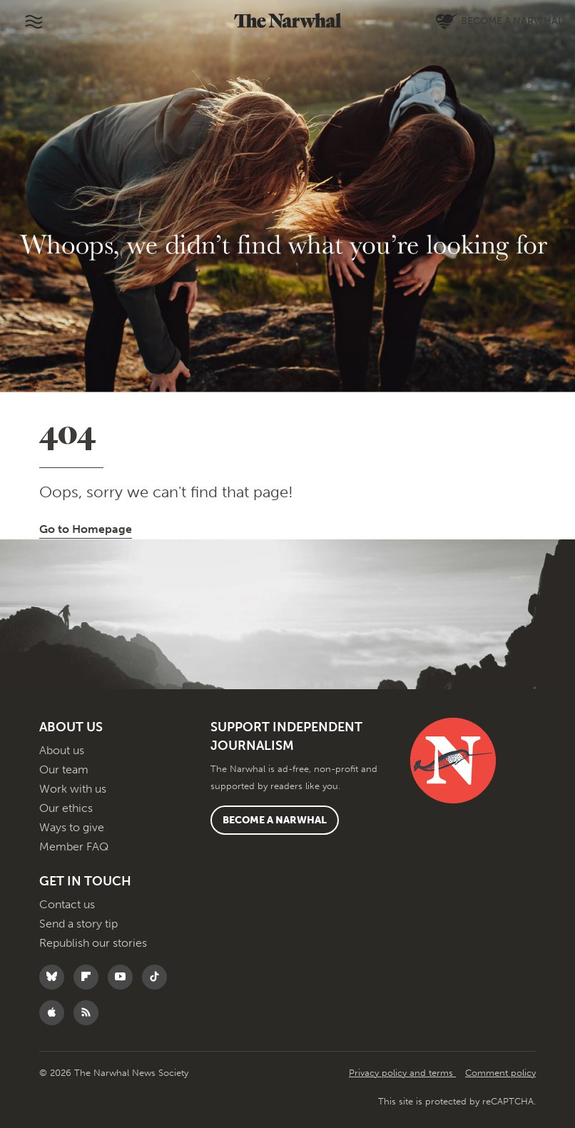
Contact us (67, 904)
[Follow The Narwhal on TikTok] (158, 977)
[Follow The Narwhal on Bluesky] (55, 977)
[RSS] (89, 1013)
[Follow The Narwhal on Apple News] (55, 1013)
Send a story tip (78, 923)
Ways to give (71, 827)
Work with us (72, 789)
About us (61, 750)
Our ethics (66, 808)
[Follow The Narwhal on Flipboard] (89, 977)
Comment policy (500, 1072)
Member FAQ (73, 846)
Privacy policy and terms (402, 1072)
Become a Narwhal (275, 820)
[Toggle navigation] (33, 21)
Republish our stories (93, 943)
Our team (63, 769)
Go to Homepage (85, 529)
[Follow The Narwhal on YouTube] (124, 977)
